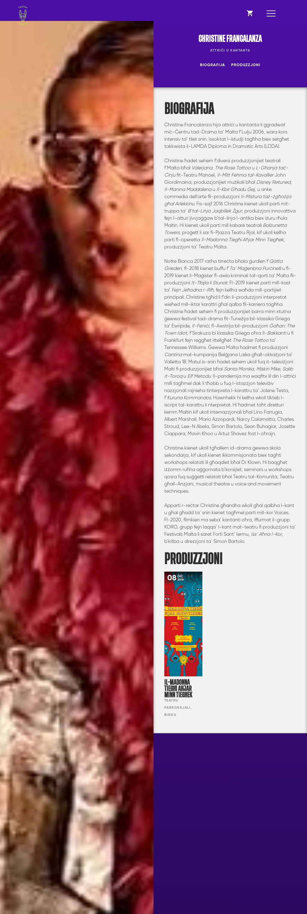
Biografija (212, 65)
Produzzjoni (245, 65)
